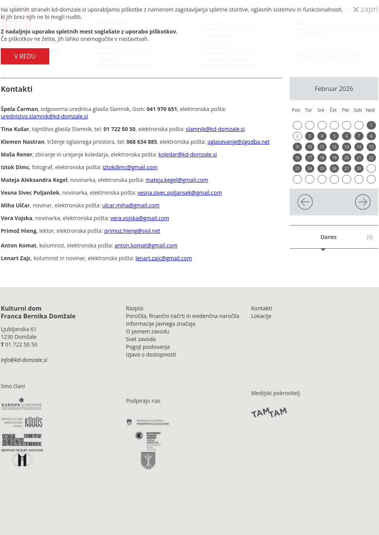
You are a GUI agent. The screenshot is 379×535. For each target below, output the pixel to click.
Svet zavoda (141, 339)
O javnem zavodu (147, 331)
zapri (366, 9)
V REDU (25, 56)
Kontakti (261, 308)
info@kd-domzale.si (24, 359)
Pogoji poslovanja (148, 346)
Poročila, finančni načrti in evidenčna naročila (182, 316)
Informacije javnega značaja (160, 323)
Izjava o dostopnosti (151, 354)
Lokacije (261, 316)
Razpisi (134, 308)
